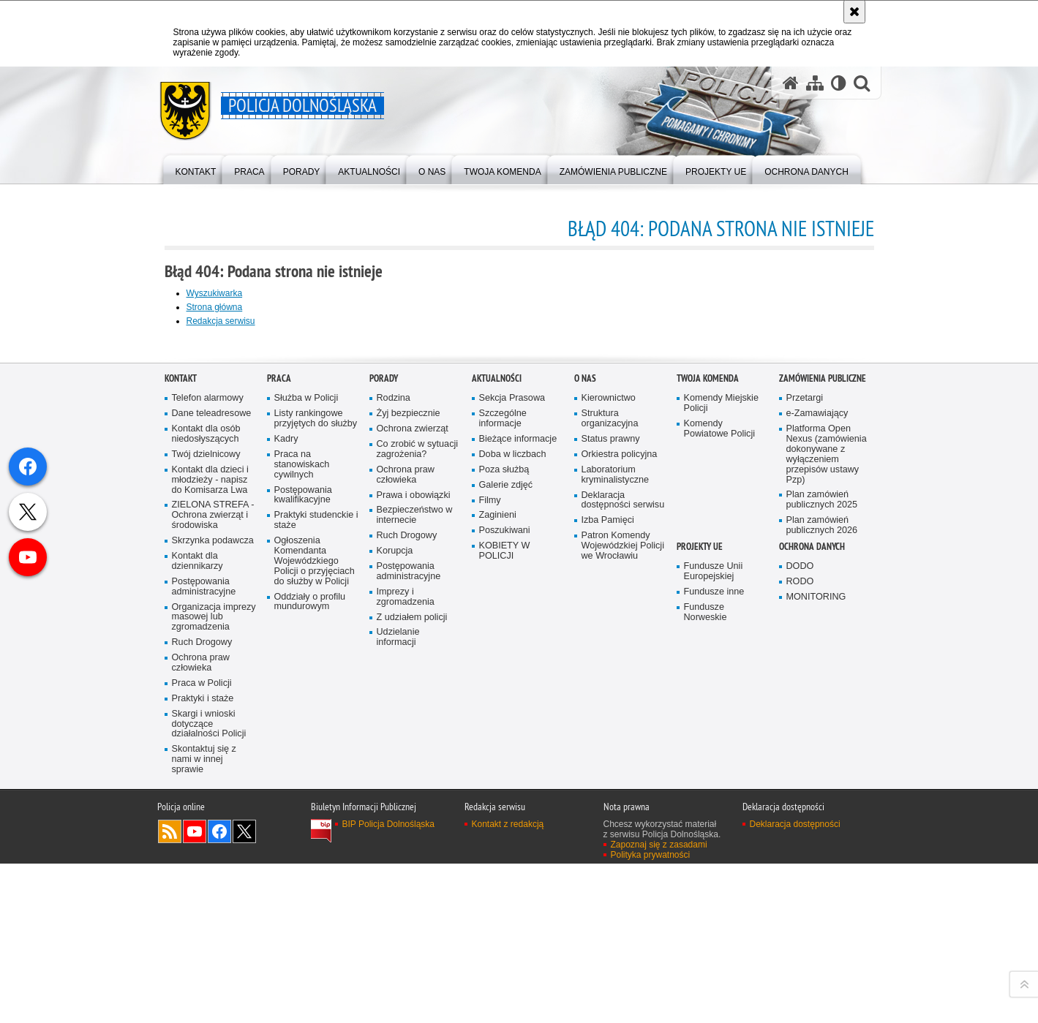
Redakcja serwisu (221, 321)
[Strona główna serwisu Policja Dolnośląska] (791, 83)
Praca (279, 709)
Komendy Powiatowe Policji (720, 759)
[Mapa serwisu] (815, 83)
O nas (585, 709)
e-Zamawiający (817, 744)
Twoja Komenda (708, 709)
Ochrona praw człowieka (201, 993)
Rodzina (393, 729)
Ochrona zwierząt (412, 759)
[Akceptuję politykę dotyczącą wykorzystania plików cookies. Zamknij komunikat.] (854, 11)
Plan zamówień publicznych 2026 (822, 857)
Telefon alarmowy (208, 729)
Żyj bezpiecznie (408, 744)
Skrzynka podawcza (213, 871)
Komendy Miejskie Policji (721, 734)
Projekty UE (700, 877)
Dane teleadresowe (212, 744)
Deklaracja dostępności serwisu (623, 831)
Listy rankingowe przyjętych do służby (316, 749)
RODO (800, 912)
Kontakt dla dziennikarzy (197, 892)
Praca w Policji (202, 1014)
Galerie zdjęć (506, 815)
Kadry (286, 769)
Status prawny (611, 769)
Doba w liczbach (512, 785)
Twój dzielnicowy (206, 785)
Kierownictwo (609, 729)
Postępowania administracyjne (204, 917)
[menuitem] (196, 168)
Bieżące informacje (518, 769)
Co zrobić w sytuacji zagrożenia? (418, 780)
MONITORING (816, 927)
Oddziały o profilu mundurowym (310, 933)
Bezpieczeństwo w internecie (415, 846)
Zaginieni (497, 846)
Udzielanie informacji (398, 968)
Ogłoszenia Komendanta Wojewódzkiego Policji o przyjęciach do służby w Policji (314, 892)
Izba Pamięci (608, 851)
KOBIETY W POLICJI (504, 882)
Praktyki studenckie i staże (316, 851)
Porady (383, 709)
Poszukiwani (504, 862)
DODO (800, 897)
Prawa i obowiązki (414, 826)
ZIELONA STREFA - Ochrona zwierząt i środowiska (213, 846)
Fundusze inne (714, 922)
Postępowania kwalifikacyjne (303, 826)
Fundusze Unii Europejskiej (713, 902)
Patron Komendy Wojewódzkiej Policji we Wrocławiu (623, 877)
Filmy (490, 831)
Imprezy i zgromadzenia (406, 927)
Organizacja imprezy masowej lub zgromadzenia (214, 948)
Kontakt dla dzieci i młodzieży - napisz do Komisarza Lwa (210, 811)
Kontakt (181, 709)
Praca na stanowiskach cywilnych (302, 795)
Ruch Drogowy (202, 973)
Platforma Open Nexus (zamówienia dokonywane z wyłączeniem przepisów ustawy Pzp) (826, 785)
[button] (862, 83)
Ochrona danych (812, 877)
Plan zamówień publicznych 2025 (822, 831)
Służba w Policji (306, 729)
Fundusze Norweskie (705, 943)
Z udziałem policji (412, 948)
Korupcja (395, 881)
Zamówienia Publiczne (822, 709)
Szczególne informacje (503, 749)
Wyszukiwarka (215, 293)
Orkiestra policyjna (620, 785)
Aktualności (497, 709)
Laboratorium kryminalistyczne (616, 805)
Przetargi (805, 729)
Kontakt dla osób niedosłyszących (206, 764)
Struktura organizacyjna (610, 749)
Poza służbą (504, 800)
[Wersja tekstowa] (838, 83)
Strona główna (215, 307)
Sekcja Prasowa (512, 729)
